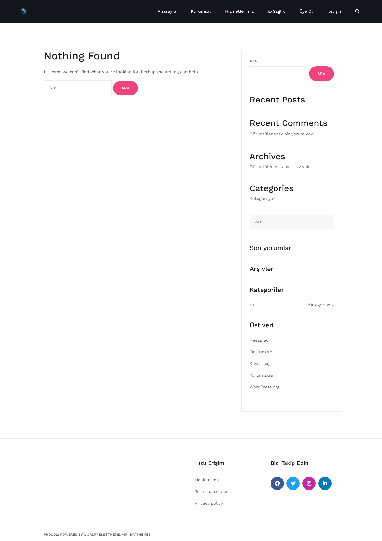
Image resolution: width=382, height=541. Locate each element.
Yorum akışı (261, 375)
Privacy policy (209, 503)
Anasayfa (167, 11)
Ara (253, 60)
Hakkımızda (207, 479)
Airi (125, 534)
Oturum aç (261, 351)
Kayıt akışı (260, 363)
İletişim (334, 11)
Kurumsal (201, 11)
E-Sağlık (276, 11)
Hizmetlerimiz (239, 11)
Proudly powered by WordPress (74, 534)
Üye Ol (306, 11)
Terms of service (211, 491)
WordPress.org (265, 386)
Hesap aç (259, 340)
